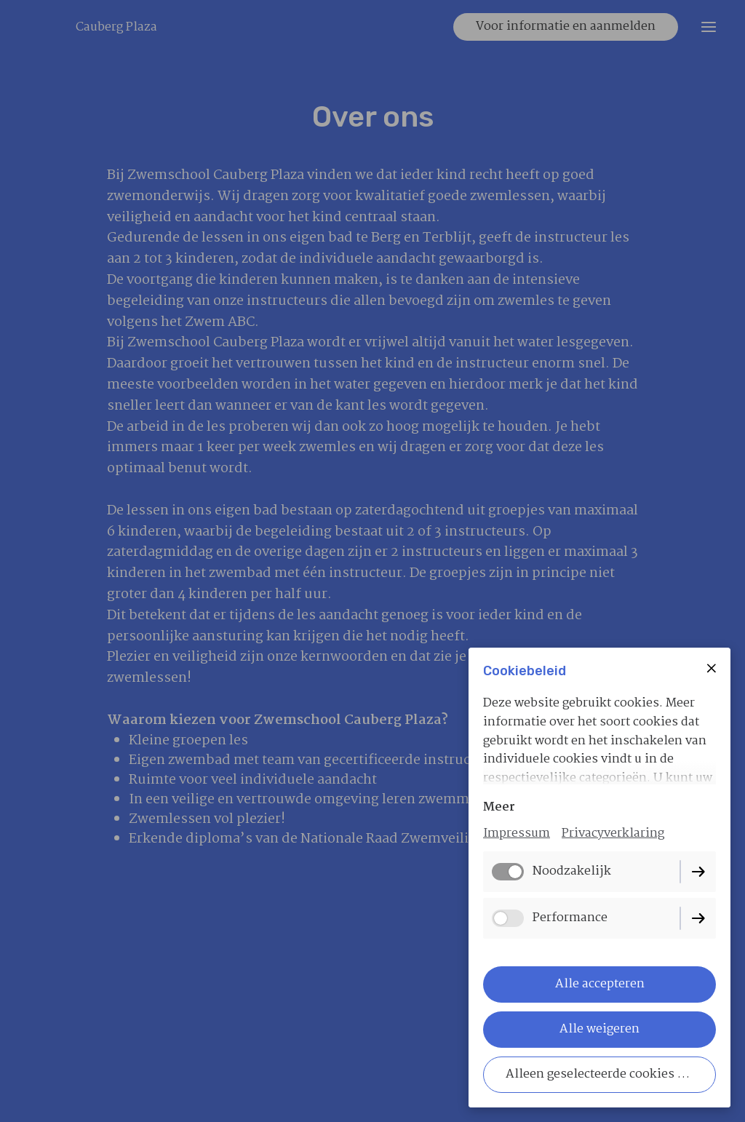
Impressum (516, 833)
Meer (499, 807)
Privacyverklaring (613, 833)
